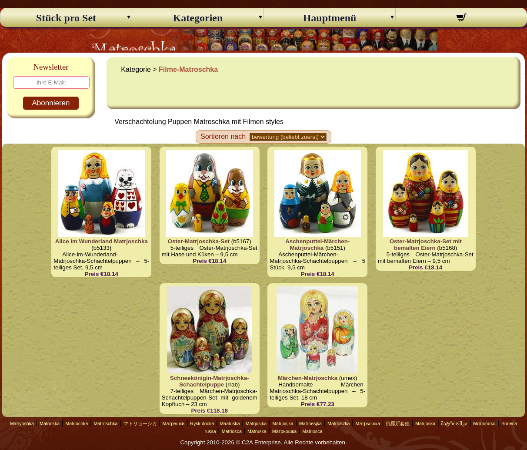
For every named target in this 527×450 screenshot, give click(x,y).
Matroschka (105, 423)
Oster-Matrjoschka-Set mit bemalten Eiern (426, 244)
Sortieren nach (223, 136)
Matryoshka (22, 423)
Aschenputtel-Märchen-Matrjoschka (317, 244)
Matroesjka (310, 423)
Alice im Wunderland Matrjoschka (101, 241)
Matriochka (76, 423)
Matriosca (232, 431)
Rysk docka (202, 423)
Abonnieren (51, 103)
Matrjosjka (256, 423)
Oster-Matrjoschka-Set (199, 241)
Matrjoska (425, 423)
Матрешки (174, 423)
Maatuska (230, 423)
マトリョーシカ (140, 423)
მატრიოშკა (454, 423)
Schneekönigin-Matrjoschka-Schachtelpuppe (209, 381)
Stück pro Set (66, 18)
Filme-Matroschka (188, 69)
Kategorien (198, 18)
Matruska (257, 431)
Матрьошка (368, 423)
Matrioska (50, 423)
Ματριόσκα (484, 423)
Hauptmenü (330, 18)
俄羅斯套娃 (398, 423)
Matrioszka (338, 423)
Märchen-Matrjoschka (307, 378)
